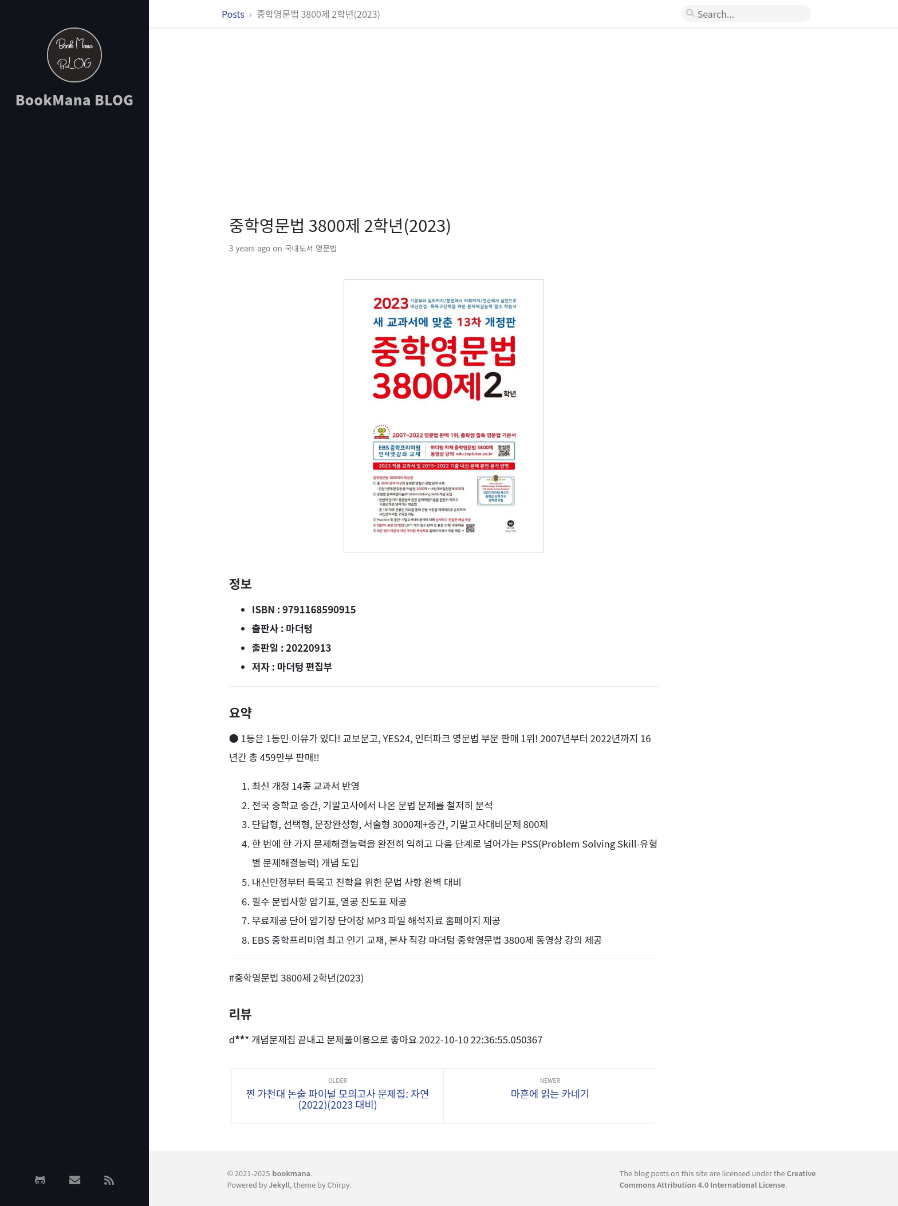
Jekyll (279, 1184)
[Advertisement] (74, 299)
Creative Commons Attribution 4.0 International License (718, 1178)
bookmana (291, 1173)
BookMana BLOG (74, 99)
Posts (234, 14)
